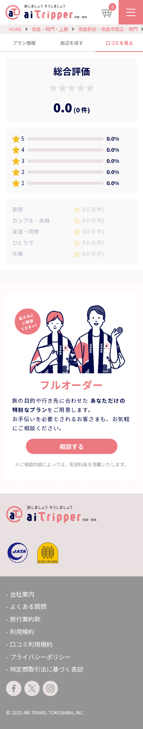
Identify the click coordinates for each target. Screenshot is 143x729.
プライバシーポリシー (40, 656)
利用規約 (22, 631)
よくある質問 (28, 606)
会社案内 (22, 594)
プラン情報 (24, 42)
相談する (71, 446)
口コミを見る (119, 42)
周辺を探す (71, 42)
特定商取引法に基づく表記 (46, 669)
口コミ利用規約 (31, 644)
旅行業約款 (25, 618)
